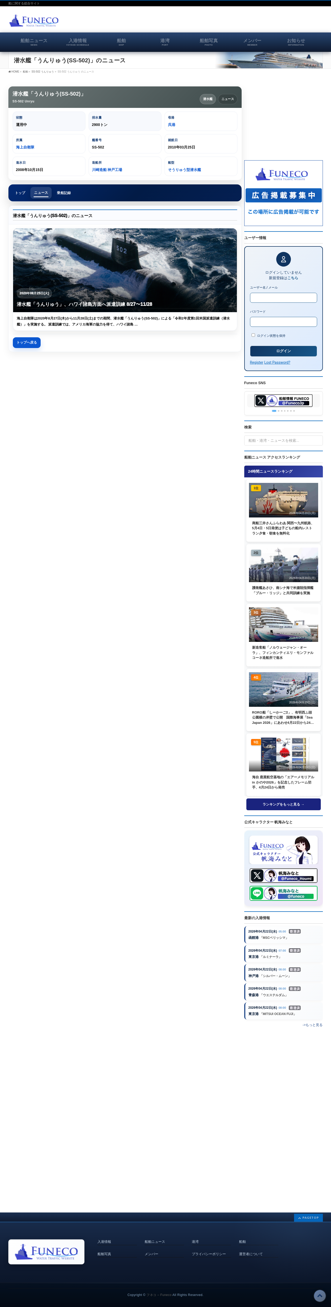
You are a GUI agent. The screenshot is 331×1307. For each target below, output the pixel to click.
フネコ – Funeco (158, 1290)
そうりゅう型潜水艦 (184, 170)
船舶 (242, 1236)
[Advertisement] (261, 22)
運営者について (251, 1248)
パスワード (258, 311)
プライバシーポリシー (209, 1248)
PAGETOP (310, 1212)
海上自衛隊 (25, 147)
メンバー (151, 1248)
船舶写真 (104, 1248)
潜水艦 (208, 99)
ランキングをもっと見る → (284, 804)
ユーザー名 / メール (264, 287)
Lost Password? (277, 362)
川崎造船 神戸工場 (107, 170)
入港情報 (104, 1236)
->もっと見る (313, 1026)
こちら (292, 278)
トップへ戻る (27, 343)
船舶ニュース (155, 1236)
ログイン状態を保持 (269, 335)
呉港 (171, 125)
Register (256, 362)
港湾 (195, 1236)
